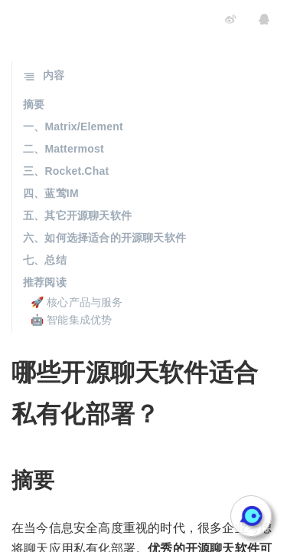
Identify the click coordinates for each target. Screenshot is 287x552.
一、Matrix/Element (73, 126)
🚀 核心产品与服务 (77, 302)
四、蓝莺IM (51, 193)
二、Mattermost (63, 149)
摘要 (33, 104)
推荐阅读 (45, 282)
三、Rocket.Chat (66, 171)
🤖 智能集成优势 (72, 320)
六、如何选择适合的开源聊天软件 (104, 238)
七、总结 (45, 260)
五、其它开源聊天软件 (77, 215)
